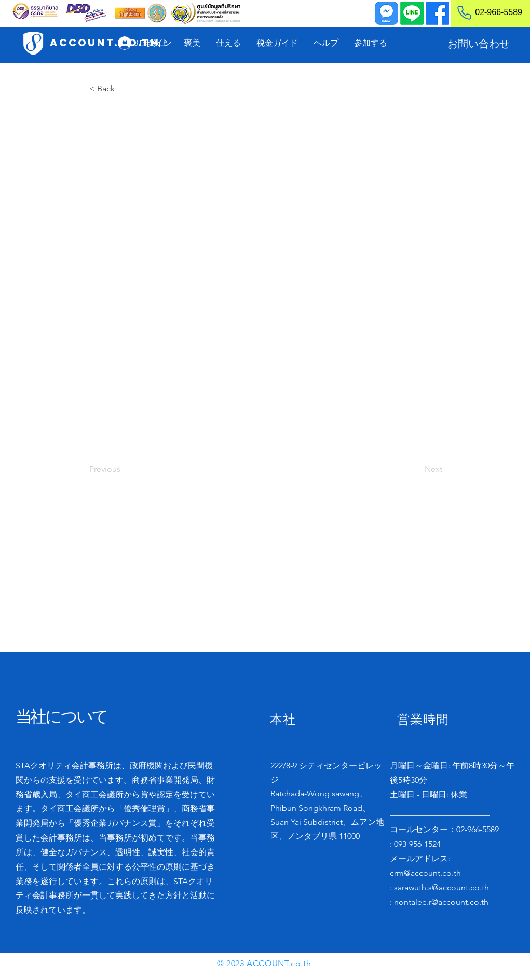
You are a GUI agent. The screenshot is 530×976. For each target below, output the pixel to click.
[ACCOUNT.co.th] (105, 43)
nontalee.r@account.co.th (441, 902)
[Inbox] (386, 13)
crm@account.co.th (425, 873)
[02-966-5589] (485, 12)
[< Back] (123, 88)
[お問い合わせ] (478, 43)
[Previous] (123, 469)
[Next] (416, 469)
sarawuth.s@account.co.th (441, 887)
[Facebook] (437, 13)
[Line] (412, 13)
